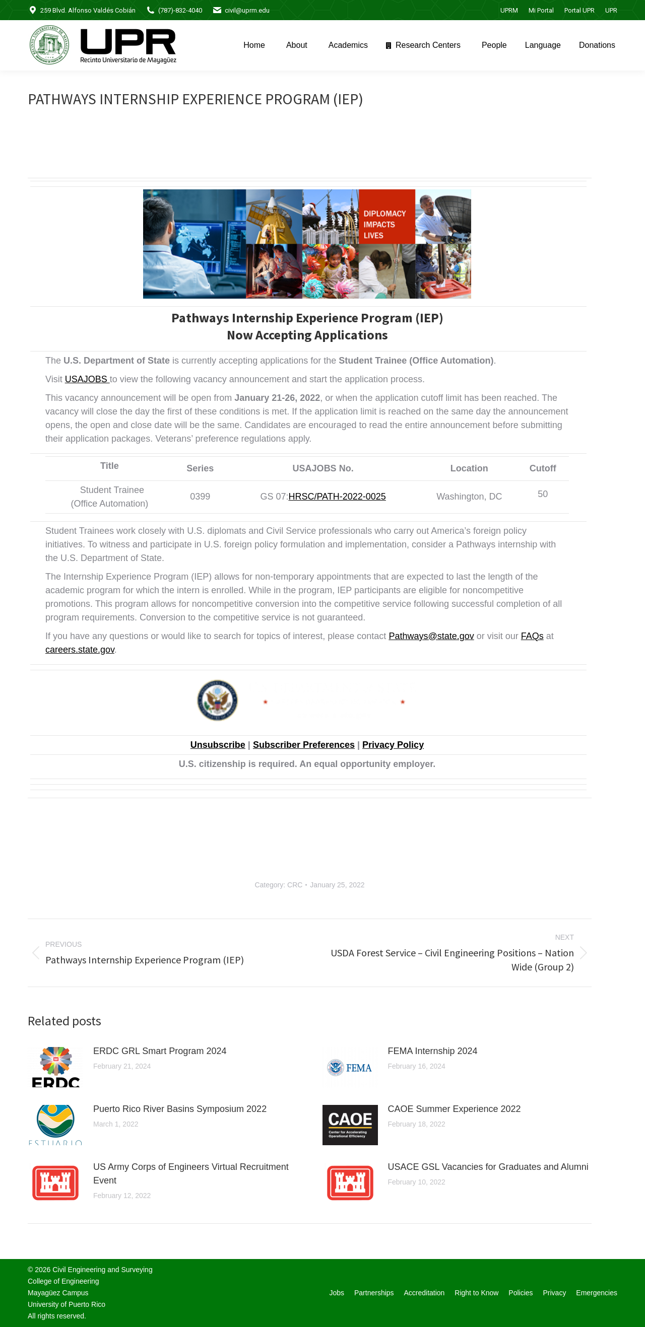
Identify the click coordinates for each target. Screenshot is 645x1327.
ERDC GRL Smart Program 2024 (159, 1051)
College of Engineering (63, 1281)
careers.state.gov (79, 650)
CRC (294, 885)
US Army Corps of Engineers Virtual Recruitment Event (191, 1173)
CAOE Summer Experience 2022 (454, 1109)
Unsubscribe (217, 745)
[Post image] (55, 1067)
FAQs (532, 636)
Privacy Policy (393, 745)
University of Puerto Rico (66, 1304)
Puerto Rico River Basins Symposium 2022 (180, 1109)
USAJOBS (87, 379)
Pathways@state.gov (431, 636)
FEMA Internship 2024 (433, 1051)
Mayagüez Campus (58, 1293)
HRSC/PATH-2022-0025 (336, 497)
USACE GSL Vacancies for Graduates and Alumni (488, 1167)
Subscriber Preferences (304, 745)
